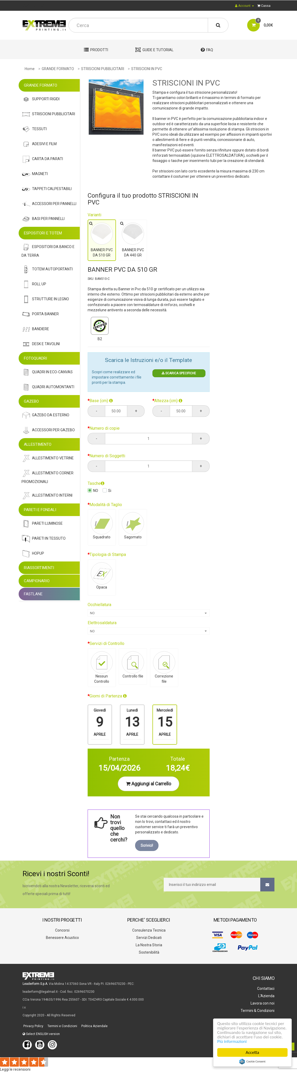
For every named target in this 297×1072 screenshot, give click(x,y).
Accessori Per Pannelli (49, 204)
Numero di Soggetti (107, 455)
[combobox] (149, 613)
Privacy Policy (33, 1026)
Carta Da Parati (42, 159)
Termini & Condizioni (257, 1010)
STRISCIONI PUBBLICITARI (102, 69)
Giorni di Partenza (108, 695)
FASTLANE (33, 594)
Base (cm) (101, 400)
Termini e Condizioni (62, 1026)
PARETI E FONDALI (40, 509)
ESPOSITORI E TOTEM (43, 233)
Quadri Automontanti (48, 387)
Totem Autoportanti (47, 269)
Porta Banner (40, 314)
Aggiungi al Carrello (148, 783)
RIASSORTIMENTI (39, 567)
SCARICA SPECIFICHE (179, 373)
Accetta (252, 1052)
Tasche (96, 483)
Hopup (33, 553)
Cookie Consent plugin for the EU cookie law (252, 1061)
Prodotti (96, 49)
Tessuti (34, 129)
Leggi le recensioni (15, 1069)
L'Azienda (265, 996)
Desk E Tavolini (41, 344)
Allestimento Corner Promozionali (47, 476)
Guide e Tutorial (154, 49)
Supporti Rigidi (41, 99)
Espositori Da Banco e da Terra (48, 250)
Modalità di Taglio (105, 504)
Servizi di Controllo (106, 643)
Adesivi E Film (39, 144)
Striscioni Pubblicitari (48, 114)
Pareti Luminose (42, 523)
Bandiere (35, 329)
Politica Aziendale (94, 1026)
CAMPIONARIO (37, 581)
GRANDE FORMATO (58, 69)
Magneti (35, 174)
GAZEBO (31, 401)
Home (30, 69)
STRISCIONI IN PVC (146, 69)
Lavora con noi (262, 1003)
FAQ (207, 49)
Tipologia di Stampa (107, 554)
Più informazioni (232, 1041)
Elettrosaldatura (102, 622)
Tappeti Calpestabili (47, 189)
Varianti (94, 214)
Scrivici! (147, 845)
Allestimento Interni (47, 495)
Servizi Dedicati (148, 938)
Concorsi (62, 930)
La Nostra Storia (148, 945)
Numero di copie (104, 428)
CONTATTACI (34, 5)
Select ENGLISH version (41, 1034)
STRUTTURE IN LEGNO (45, 299)
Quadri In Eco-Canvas (47, 372)
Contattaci (265, 988)
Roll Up (34, 284)
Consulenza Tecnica (148, 930)
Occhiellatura (99, 604)
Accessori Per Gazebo (48, 430)
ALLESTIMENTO (37, 444)
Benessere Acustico (62, 938)
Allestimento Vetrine (48, 458)
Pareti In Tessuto (44, 538)
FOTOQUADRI (35, 358)
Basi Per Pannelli (43, 219)
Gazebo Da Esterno (45, 415)
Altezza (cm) (168, 400)
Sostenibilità (148, 952)
